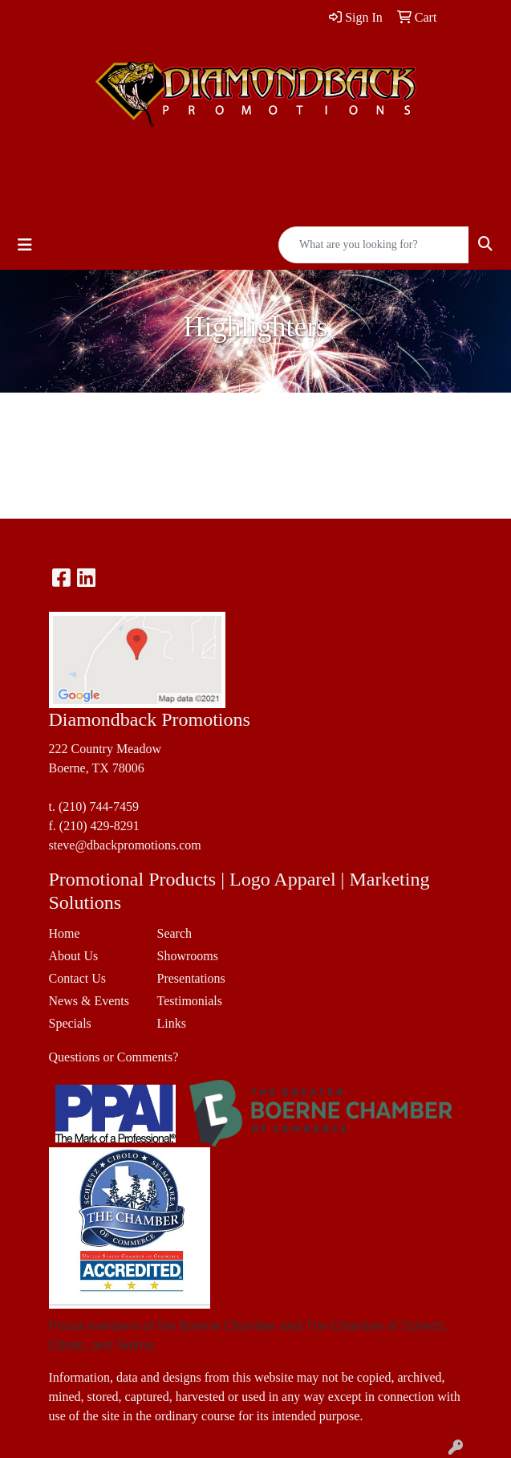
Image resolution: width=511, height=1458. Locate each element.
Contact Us (78, 978)
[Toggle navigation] (25, 245)
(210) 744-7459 (99, 806)
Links (171, 1023)
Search (175, 933)
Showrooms (187, 956)
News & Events (89, 1001)
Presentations (191, 978)
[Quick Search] (373, 244)
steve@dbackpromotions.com (125, 845)
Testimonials (190, 1001)
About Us (74, 956)
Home (64, 933)
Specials (70, 1023)
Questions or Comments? (114, 1057)
